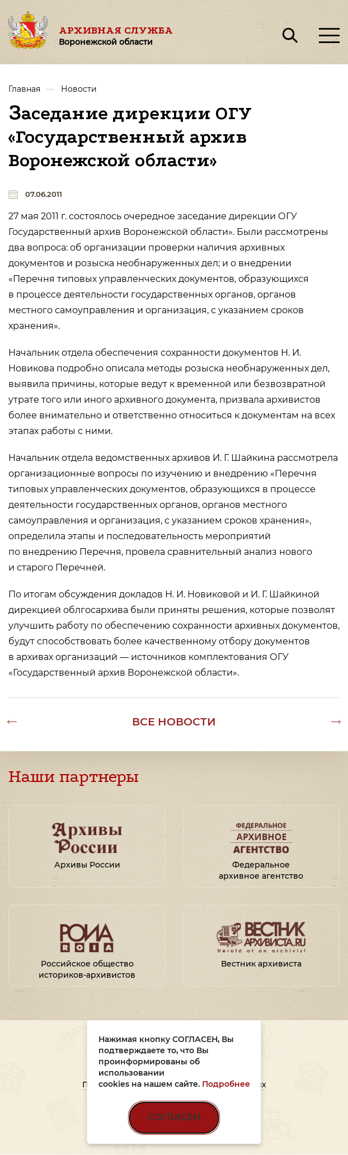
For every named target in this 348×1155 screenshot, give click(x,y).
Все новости (174, 721)
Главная (24, 89)
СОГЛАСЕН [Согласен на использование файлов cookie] (174, 1117)
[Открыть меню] (329, 35)
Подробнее (226, 1084)
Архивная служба (116, 35)
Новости (79, 89)
